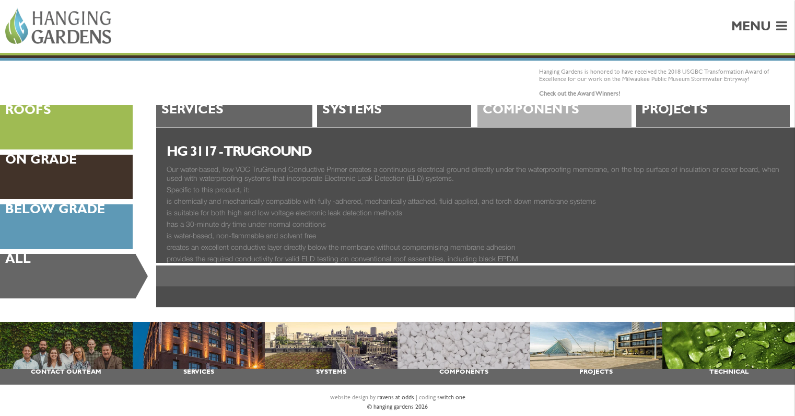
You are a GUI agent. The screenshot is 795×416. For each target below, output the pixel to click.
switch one (451, 397)
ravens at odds (395, 397)
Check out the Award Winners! (579, 93)
